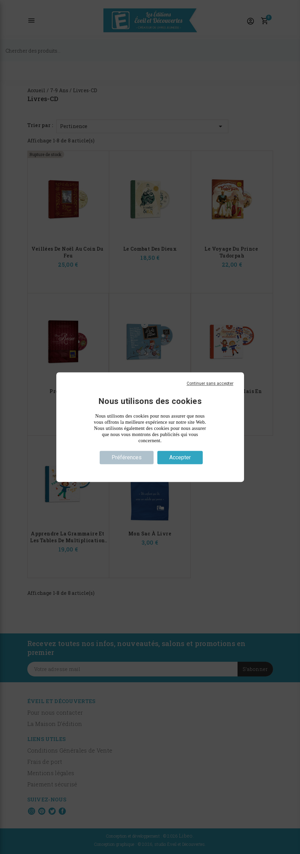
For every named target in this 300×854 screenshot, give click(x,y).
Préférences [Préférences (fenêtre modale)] (127, 457)
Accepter (180, 457)
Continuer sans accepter (210, 383)
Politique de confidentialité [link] (149, 469)
